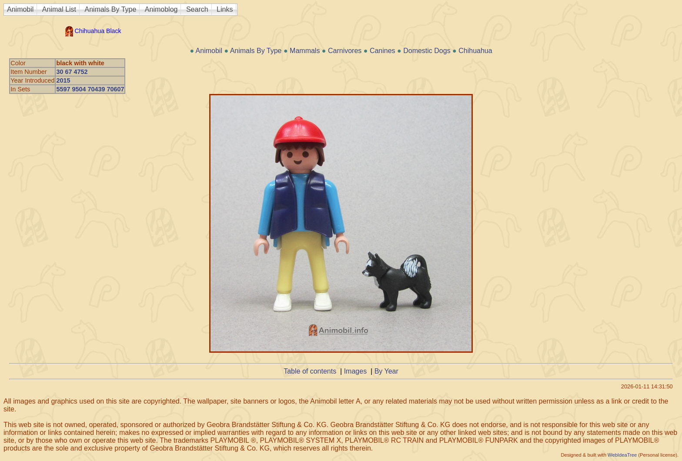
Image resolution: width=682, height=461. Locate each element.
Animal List (59, 9)
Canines (382, 50)
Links (225, 9)
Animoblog (161, 9)
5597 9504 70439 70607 (90, 89)
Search (197, 9)
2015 (63, 80)
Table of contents (310, 371)
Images (355, 371)
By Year (386, 371)
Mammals (305, 50)
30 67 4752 (71, 71)
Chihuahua (475, 50)
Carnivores (344, 50)
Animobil (20, 9)
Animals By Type (111, 9)
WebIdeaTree (622, 455)
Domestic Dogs (426, 50)
